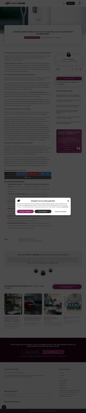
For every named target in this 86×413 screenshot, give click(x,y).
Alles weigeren (43, 211)
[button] (68, 201)
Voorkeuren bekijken (61, 211)
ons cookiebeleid (63, 207)
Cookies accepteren (25, 211)
